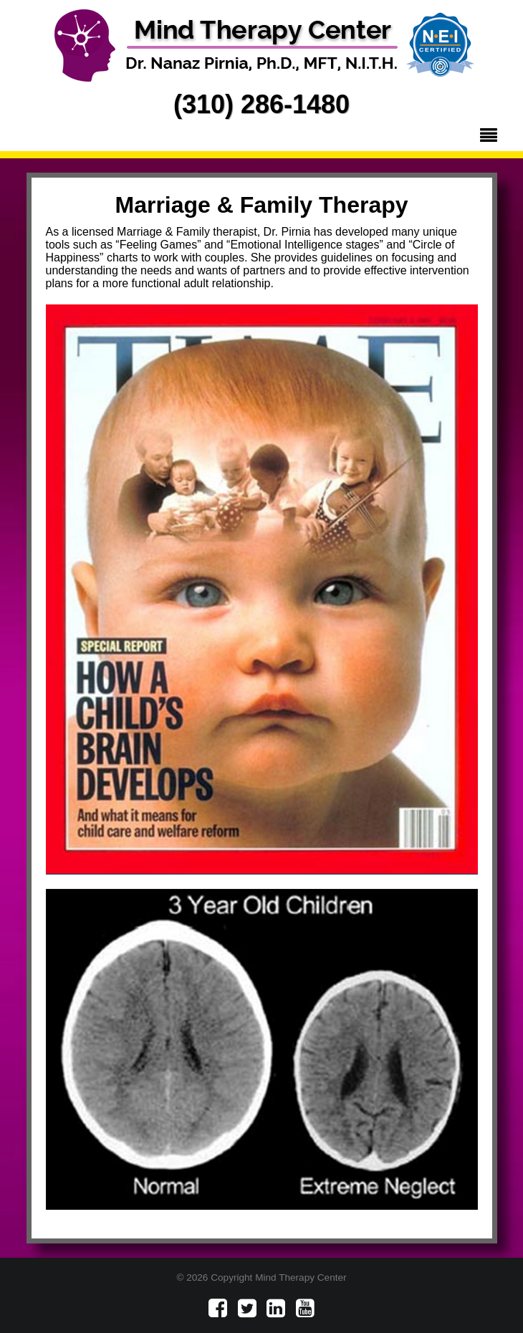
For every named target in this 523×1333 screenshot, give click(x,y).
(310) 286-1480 (261, 104)
